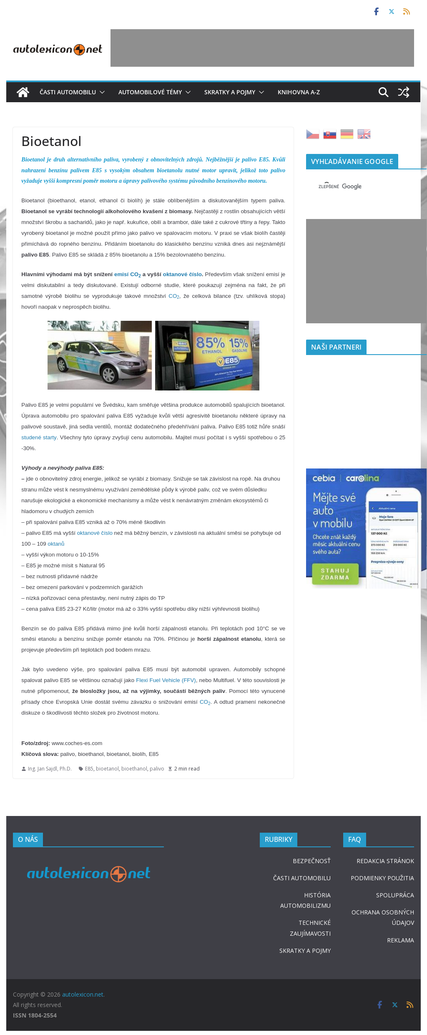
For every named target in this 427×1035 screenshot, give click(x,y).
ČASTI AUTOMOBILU (302, 878)
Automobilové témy (150, 92)
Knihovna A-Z (299, 92)
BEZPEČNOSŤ (312, 861)
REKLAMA (400, 940)
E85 (89, 768)
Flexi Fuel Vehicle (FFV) (166, 680)
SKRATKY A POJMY (305, 950)
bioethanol (134, 768)
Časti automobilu (68, 92)
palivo (157, 768)
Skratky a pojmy (229, 92)
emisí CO (127, 274)
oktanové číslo (182, 274)
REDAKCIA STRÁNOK (385, 861)
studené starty (38, 437)
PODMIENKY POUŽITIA (382, 878)
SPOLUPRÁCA (395, 895)
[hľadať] (356, 186)
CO (173, 296)
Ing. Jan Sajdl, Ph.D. (50, 768)
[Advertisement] (262, 48)
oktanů (56, 544)
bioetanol (107, 768)
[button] (100, 92)
